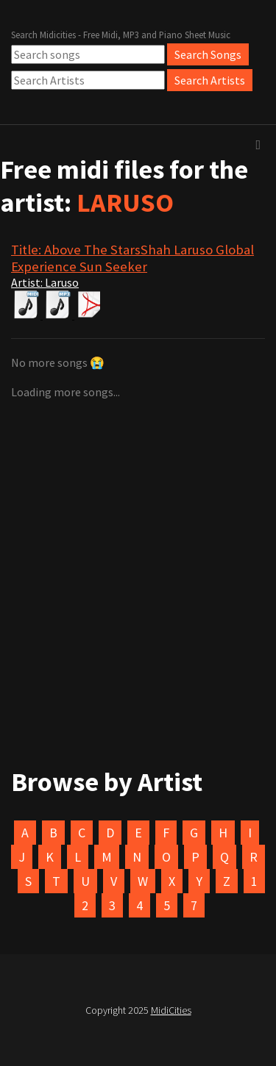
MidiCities (171, 1010)
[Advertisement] (138, 612)
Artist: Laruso (45, 282)
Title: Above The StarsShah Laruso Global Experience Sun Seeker (132, 258)
